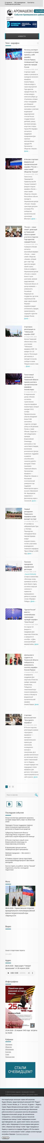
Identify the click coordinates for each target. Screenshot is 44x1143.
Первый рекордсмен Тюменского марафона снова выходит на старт (30, 514)
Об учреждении (19, 2)
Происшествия (10, 1057)
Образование (9, 1049)
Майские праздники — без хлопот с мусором (17, 854)
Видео (8, 926)
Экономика (8, 1044)
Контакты (30, 2)
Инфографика (11, 981)
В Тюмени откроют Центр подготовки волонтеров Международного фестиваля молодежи (19, 860)
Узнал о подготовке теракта (15, 950)
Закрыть (5, 1138)
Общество (8, 1047)
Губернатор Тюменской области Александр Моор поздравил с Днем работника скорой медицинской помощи (19, 834)
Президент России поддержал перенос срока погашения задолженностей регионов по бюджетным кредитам (19, 827)
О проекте (8, 2)
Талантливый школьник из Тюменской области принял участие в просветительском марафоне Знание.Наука (31, 382)
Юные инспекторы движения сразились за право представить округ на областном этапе (20, 820)
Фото (7, 881)
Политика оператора (22, 1134)
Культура (8, 1052)
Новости (22, 36)
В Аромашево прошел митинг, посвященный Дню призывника (16, 848)
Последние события (14, 812)
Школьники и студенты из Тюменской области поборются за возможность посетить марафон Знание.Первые (31, 662)
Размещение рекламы (12, 4)
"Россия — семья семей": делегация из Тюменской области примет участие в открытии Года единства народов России (31, 234)
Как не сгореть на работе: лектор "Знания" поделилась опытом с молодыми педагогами (20, 868)
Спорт (7, 1054)
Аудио (8, 960)
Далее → (27, 151)
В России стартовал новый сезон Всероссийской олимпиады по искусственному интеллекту (16, 842)
